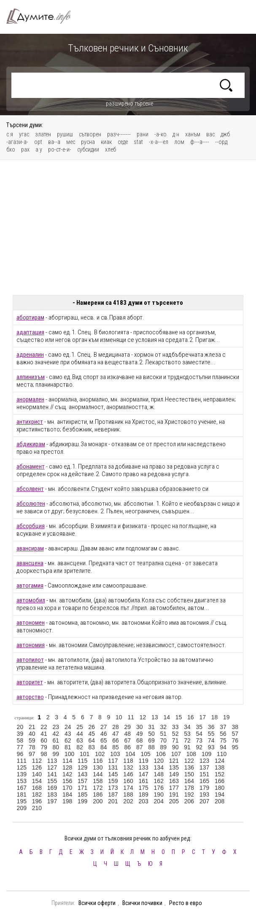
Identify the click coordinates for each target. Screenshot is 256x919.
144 (97, 774)
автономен (30, 622)
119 (143, 760)
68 (139, 740)
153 (22, 781)
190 (159, 794)
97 (32, 754)
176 (159, 787)
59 (32, 740)
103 (115, 754)
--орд (221, 141)
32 (163, 727)
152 (219, 774)
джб (225, 134)
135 (174, 767)
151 (204, 774)
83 (92, 747)
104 (130, 754)
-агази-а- (17, 141)
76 (235, 740)
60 (43, 740)
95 (235, 747)
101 (84, 754)
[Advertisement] (128, 227)
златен (43, 134)
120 (159, 760)
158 (97, 781)
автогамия (29, 585)
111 (22, 760)
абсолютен (30, 503)
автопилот (30, 660)
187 (113, 794)
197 (52, 801)
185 (82, 794)
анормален (30, 399)
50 (151, 733)
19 (226, 717)
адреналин (30, 354)
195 (22, 801)
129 (82, 767)
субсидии (88, 149)
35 (199, 727)
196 (37, 801)
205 (174, 801)
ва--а (54, 141)
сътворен (90, 134)
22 (43, 727)
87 (139, 747)
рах (25, 149)
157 (82, 781)
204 (159, 801)
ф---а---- (199, 141)
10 (119, 717)
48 (127, 733)
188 (128, 794)
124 (219, 760)
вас (210, 134)
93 (211, 747)
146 (128, 774)
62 (68, 740)
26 (92, 727)
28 (115, 727)
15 (178, 717)
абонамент (30, 466)
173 (113, 787)
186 (97, 794)
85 (115, 747)
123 (204, 760)
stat (138, 141)
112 (37, 760)
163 (174, 781)
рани (142, 134)
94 (223, 747)
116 (97, 760)
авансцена (29, 563)
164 (189, 781)
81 (68, 747)
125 (22, 767)
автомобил (30, 600)
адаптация (30, 332)
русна (88, 141)
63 (79, 740)
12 (143, 717)
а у (38, 149)
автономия (30, 645)
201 (113, 801)
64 (92, 740)
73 (199, 740)
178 (189, 787)
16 (190, 717)
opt (38, 141)
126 (37, 767)
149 (174, 774)
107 (176, 754)
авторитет (29, 682)
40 (32, 733)
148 (159, 774)
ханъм (192, 134)
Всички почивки (142, 903)
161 (143, 781)
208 (219, 801)
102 (100, 754)
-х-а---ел (158, 141)
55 (211, 733)
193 (204, 794)
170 (67, 787)
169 (52, 787)
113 (52, 760)
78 (32, 747)
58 (20, 740)
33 (175, 727)
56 (223, 733)
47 (115, 733)
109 (206, 754)
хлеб (110, 149)
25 (79, 727)
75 (223, 740)
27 (103, 727)
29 (127, 727)
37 (223, 727)
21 (32, 727)
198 (67, 801)
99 (56, 754)
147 (143, 774)
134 (159, 767)
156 (67, 781)
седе (123, 141)
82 (79, 747)
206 (189, 801)
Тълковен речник (43, 16)
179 (204, 787)
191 (174, 794)
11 (130, 717)
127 (52, 767)
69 (151, 740)
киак (106, 141)
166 (219, 781)
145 (113, 774)
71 (175, 740)
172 (97, 787)
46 (103, 733)
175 (143, 787)
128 (67, 767)
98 (43, 754)
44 (79, 733)
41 (43, 733)
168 (37, 787)
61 (56, 740)
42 (56, 733)
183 (52, 794)
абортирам (30, 317)
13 (154, 717)
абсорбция (30, 526)
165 (204, 781)
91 (187, 747)
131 (113, 767)
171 (82, 787)
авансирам (30, 548)
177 (174, 787)
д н (175, 134)
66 (115, 740)
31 (151, 727)
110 (221, 754)
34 (187, 727)
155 (52, 781)
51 (163, 733)
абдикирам (30, 444)
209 (22, 808)
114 (67, 760)
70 (163, 740)
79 (43, 747)
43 (68, 733)
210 (37, 808)
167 (22, 787)
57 (235, 733)
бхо (10, 149)
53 (187, 733)
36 (211, 727)
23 (56, 727)
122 (189, 760)
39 (20, 733)
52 (175, 733)
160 (128, 781)
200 (97, 801)
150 (189, 774)
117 (113, 760)
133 (143, 767)
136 (189, 767)
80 (56, 747)
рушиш (65, 134)
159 (113, 781)
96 (20, 754)
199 (82, 801)
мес (70, 141)
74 (211, 740)
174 (128, 787)
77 (20, 747)
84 (103, 747)
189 (143, 794)
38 (235, 727)
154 (37, 781)
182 (37, 794)
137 (204, 767)
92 (199, 747)
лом (179, 141)
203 (143, 801)
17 (202, 717)
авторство (30, 697)
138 (219, 767)
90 (175, 747)
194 (219, 794)
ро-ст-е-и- (59, 149)
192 (189, 794)
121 (174, 760)
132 (128, 767)
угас (24, 134)
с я (9, 134)
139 (22, 774)
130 (97, 767)
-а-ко (160, 134)
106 (161, 754)
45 (92, 733)
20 (20, 727)
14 (166, 717)
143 (82, 774)
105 (145, 754)
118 (128, 760)
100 (69, 754)
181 (22, 794)
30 (139, 727)
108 (191, 754)
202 (128, 801)
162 (159, 781)
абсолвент (30, 489)
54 (199, 733)
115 (82, 760)
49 (139, 733)
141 (52, 774)
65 (103, 740)
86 (127, 747)
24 (68, 727)
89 (163, 747)
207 (204, 801)
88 (151, 747)
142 (67, 774)
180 (219, 787)
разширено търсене (129, 103)
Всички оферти (97, 903)
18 (214, 717)
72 (187, 740)
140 (37, 774)
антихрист (29, 422)
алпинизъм (30, 377)
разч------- (119, 134)
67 (127, 740)
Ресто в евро (185, 903)
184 (67, 794)
